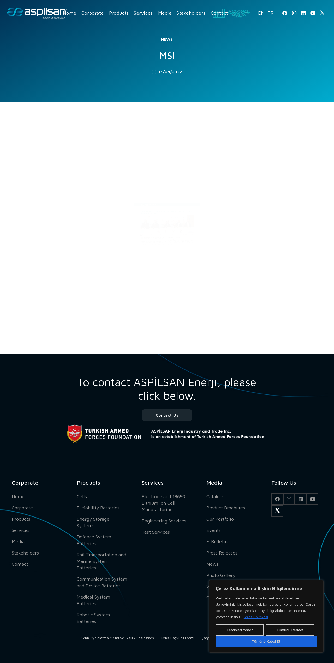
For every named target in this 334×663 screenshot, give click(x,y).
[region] (266, 616)
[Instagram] (294, 13)
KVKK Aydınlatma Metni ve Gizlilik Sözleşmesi (118, 638)
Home (18, 496)
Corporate (22, 507)
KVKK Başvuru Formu (178, 638)
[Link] (37, 13)
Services (20, 530)
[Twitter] (322, 13)
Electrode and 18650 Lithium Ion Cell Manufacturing (163, 503)
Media (18, 541)
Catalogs (215, 496)
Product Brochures (225, 507)
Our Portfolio (220, 519)
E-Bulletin (217, 541)
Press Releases (221, 553)
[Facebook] (284, 13)
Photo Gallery (220, 575)
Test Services (156, 532)
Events (213, 530)
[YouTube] (313, 13)
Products (21, 519)
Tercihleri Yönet (239, 630)
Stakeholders (25, 553)
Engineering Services (164, 521)
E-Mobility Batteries (98, 507)
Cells (82, 496)
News (167, 39)
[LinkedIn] (303, 13)
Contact (20, 564)
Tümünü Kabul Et (266, 641)
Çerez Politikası (255, 617)
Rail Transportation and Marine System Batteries (101, 561)
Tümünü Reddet (290, 630)
